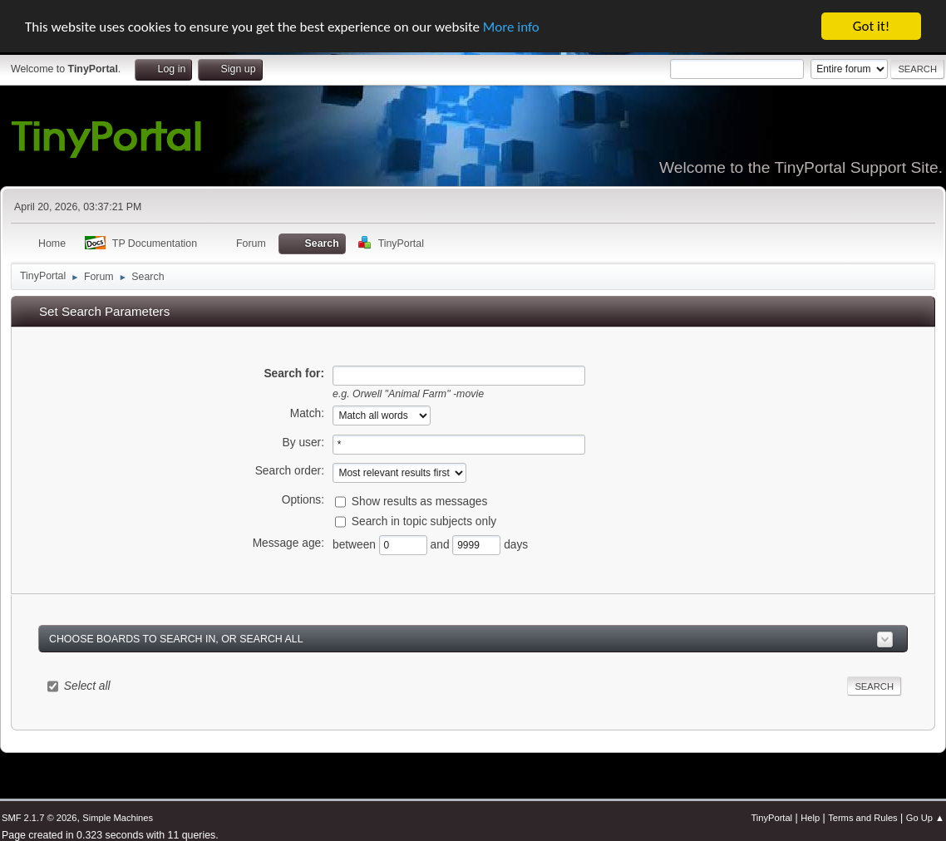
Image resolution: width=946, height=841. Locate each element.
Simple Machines (117, 818)
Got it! (871, 26)
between (356, 545)
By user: (303, 442)
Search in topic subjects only (424, 521)
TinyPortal (771, 818)
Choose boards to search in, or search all (176, 638)
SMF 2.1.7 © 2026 (39, 818)
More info (511, 26)
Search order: (289, 471)
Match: (307, 413)
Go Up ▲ (925, 818)
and (442, 545)
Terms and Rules (862, 818)
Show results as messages (420, 501)
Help (810, 818)
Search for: (294, 372)
